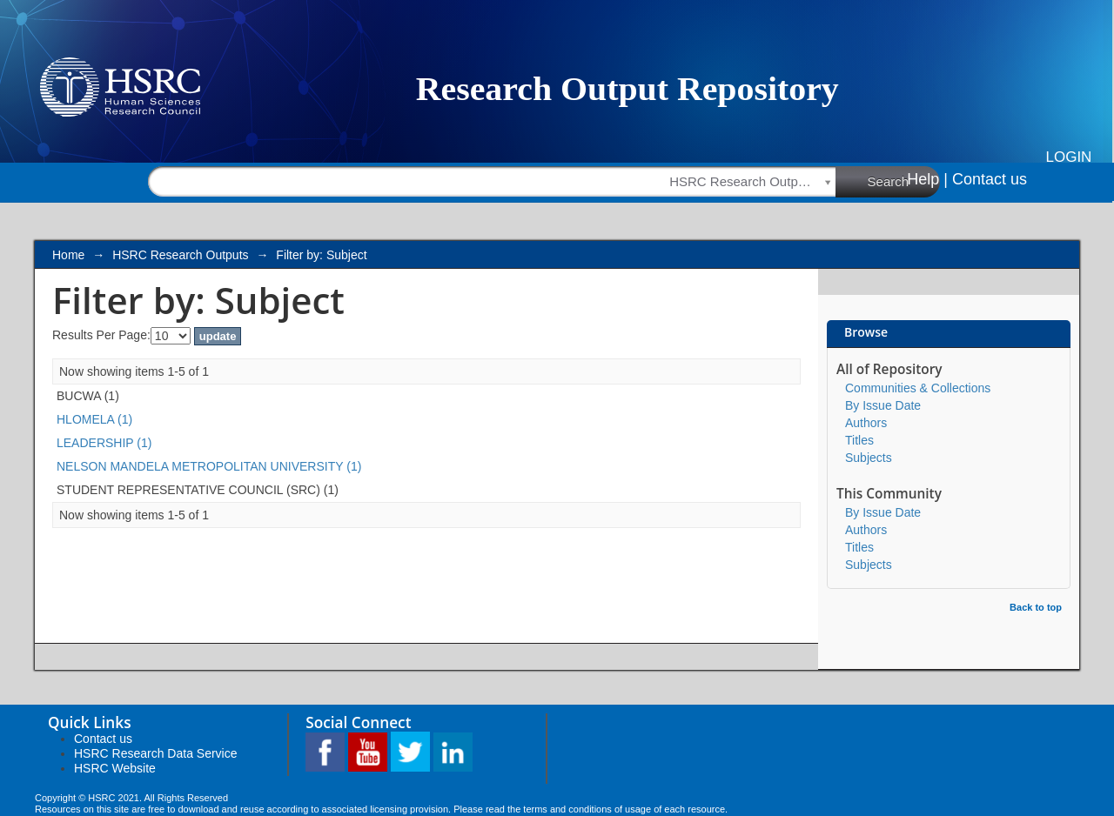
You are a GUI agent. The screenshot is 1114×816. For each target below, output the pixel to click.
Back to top (1036, 607)
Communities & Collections (917, 388)
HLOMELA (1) (94, 419)
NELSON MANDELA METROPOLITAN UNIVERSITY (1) (209, 466)
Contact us (989, 179)
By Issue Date (883, 405)
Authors (866, 423)
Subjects (868, 458)
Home (68, 255)
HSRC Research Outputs (180, 255)
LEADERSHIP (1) (104, 443)
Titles (859, 440)
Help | (927, 179)
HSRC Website (115, 768)
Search (904, 181)
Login (1069, 157)
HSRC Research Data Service (156, 753)
